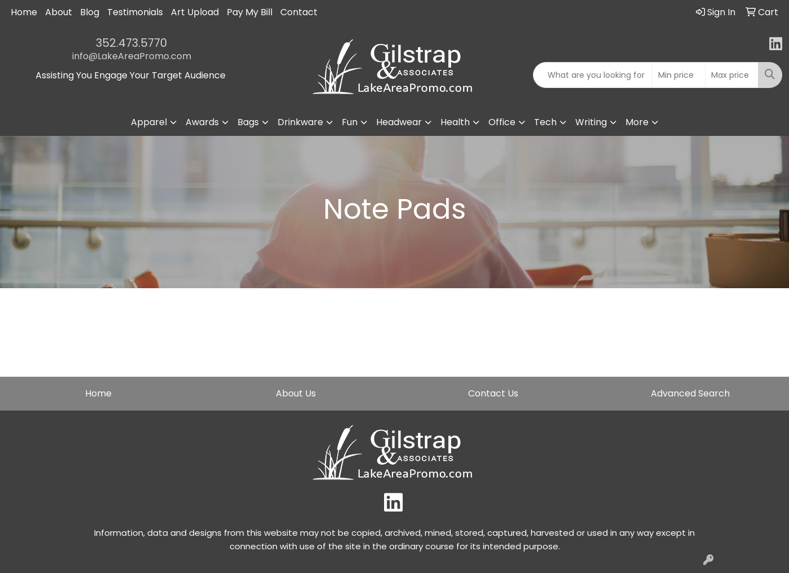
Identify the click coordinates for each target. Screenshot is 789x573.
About (58, 12)
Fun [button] (350, 122)
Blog (89, 12)
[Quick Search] (593, 75)
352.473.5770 (131, 43)
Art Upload (195, 12)
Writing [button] (591, 122)
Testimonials (135, 12)
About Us (296, 393)
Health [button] (455, 122)
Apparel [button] (149, 122)
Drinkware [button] (300, 122)
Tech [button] (545, 122)
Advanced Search (690, 393)
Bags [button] (248, 122)
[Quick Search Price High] (732, 75)
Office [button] (501, 122)
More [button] (637, 122)
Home (24, 12)
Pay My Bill (249, 12)
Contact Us (493, 393)
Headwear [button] (399, 122)
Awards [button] (202, 122)
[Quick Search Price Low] (679, 75)
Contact (299, 12)
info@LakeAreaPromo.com (131, 56)
